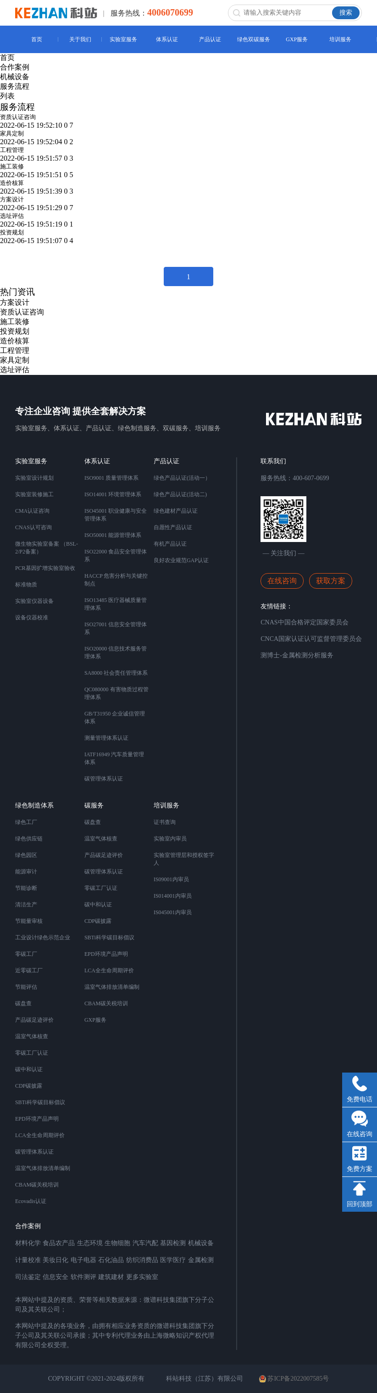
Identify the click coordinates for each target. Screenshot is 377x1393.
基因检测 (173, 1243)
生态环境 (90, 1243)
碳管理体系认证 (103, 778)
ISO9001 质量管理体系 (111, 478)
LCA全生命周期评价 (40, 1135)
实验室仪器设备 (34, 601)
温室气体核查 (31, 1036)
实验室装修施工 (34, 494)
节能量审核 (29, 921)
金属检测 (201, 1260)
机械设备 (14, 77)
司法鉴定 (28, 1277)
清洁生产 (26, 904)
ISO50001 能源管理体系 (112, 535)
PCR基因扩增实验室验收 (45, 568)
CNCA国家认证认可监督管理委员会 (311, 638)
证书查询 (165, 822)
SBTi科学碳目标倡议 (40, 1102)
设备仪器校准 (31, 617)
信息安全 (55, 1277)
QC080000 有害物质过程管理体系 (116, 693)
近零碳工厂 (29, 970)
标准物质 (26, 584)
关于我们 (80, 39)
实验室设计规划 (34, 478)
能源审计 (26, 871)
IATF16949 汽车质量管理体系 (114, 758)
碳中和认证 (29, 1069)
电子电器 (83, 1260)
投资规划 (12, 232)
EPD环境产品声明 (37, 1119)
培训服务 (340, 39)
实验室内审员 (170, 838)
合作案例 (14, 67)
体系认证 (167, 39)
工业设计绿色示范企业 (42, 937)
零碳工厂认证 (31, 1053)
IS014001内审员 (173, 896)
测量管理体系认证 (106, 738)
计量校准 (28, 1260)
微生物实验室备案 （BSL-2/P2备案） (46, 548)
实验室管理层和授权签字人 (184, 859)
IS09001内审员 (171, 879)
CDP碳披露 (28, 1086)
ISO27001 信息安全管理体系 (115, 628)
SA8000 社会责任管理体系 (116, 673)
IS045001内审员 (173, 912)
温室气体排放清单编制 (42, 1168)
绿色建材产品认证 (176, 511)
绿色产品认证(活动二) (180, 494)
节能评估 (26, 987)
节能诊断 (26, 888)
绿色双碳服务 (253, 39)
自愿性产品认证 (173, 527)
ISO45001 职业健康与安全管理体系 (115, 515)
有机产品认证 (170, 544)
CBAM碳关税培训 (37, 1185)
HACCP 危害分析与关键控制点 (116, 580)
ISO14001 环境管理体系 (112, 494)
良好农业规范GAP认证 (181, 560)
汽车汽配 (145, 1243)
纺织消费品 (142, 1260)
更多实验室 (142, 1277)
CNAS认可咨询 (33, 527)
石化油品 (111, 1260)
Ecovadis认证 (30, 1201)
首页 (36, 39)
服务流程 (14, 86)
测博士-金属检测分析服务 (297, 655)
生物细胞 (117, 1243)
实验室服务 (123, 39)
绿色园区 (26, 855)
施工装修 (12, 166)
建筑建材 (111, 1277)
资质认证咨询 (18, 117)
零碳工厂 (26, 954)
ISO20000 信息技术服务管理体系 (115, 652)
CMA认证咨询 (32, 511)
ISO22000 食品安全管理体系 (115, 555)
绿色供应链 (29, 838)
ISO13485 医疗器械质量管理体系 (115, 604)
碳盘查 (23, 1003)
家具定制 (12, 133)
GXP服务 (297, 39)
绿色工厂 (26, 822)
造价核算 (12, 182)
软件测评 (83, 1277)
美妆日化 (55, 1260)
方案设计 (12, 199)
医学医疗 (173, 1260)
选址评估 (12, 215)
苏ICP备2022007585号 (294, 1378)
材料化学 (28, 1243)
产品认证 (210, 39)
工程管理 (12, 149)
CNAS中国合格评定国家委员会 (304, 622)
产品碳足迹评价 (34, 1020)
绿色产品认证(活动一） (182, 478)
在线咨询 (282, 581)
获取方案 (330, 581)
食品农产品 (59, 1243)
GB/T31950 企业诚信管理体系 (114, 717)
